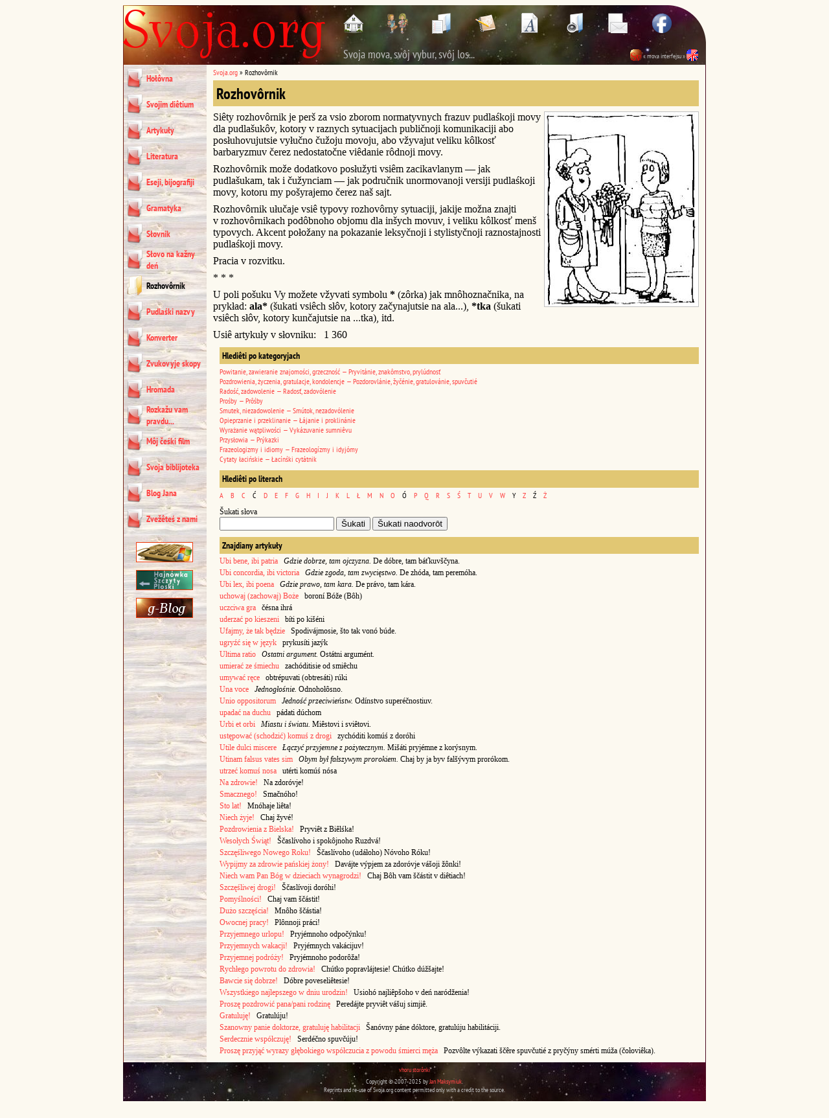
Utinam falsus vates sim (256, 759)
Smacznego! (238, 794)
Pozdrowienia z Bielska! (257, 829)
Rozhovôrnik (165, 285)
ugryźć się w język (248, 642)
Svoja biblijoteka (172, 467)
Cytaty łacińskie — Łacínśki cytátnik (268, 459)
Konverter (161, 337)
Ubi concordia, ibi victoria (259, 572)
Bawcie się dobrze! (249, 980)
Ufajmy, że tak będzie (252, 630)
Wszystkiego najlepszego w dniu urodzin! (284, 992)
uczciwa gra (238, 607)
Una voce (234, 689)
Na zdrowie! (239, 782)
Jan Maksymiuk (445, 1081)
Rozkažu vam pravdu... (167, 415)
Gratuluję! (235, 1015)
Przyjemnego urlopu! (252, 934)
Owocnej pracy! (244, 922)
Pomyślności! (241, 899)
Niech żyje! (237, 817)
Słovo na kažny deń (170, 259)
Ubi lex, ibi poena (247, 584)
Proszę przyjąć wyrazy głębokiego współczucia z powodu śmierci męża (329, 1050)
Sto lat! (231, 805)
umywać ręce (240, 677)
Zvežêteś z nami (172, 519)
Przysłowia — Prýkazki (249, 439)
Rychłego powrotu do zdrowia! (267, 969)
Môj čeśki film (168, 441)
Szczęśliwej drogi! (248, 887)
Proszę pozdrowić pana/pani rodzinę (275, 1004)
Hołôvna (159, 78)
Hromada (160, 389)
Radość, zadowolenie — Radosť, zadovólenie (278, 391)
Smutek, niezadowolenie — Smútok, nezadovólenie (287, 410)
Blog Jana (161, 493)
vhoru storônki (414, 1070)
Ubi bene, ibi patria (249, 560)
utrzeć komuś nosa (248, 770)
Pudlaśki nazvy (170, 311)
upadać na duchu (245, 712)
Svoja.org (225, 72)
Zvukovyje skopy (173, 363)
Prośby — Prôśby (241, 400)
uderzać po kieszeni (249, 619)
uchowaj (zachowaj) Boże (259, 595)
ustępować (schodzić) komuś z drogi (276, 735)
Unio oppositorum (248, 700)
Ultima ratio (238, 654)
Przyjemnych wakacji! (254, 945)
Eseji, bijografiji (170, 182)
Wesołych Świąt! (245, 840)
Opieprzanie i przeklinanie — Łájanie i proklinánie (288, 420)
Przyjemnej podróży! (252, 957)
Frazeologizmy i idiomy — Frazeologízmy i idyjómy (289, 449)
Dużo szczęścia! (244, 910)
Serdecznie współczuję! (255, 1039)
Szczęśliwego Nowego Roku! (265, 852)
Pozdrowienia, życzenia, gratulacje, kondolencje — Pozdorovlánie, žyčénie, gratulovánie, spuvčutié (348, 381)
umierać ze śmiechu (249, 665)
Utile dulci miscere (248, 747)
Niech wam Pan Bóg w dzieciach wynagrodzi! (290, 875)
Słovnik (158, 234)
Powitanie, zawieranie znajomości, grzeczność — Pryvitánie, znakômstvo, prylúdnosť (330, 371)
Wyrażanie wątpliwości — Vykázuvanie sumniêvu (286, 430)
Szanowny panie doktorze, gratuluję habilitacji (290, 1027)
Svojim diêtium (170, 104)
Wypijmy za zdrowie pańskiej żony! (274, 864)
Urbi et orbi (237, 724)
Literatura (162, 156)
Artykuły (160, 130)
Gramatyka (163, 208)
